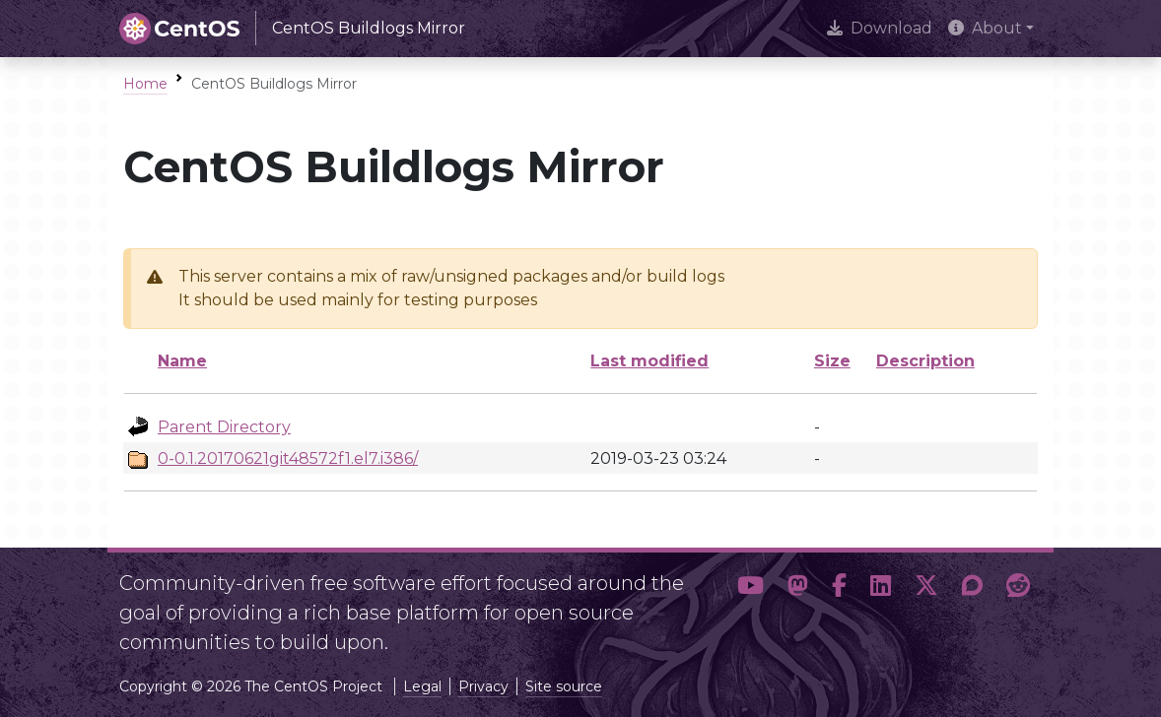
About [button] (985, 28)
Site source (563, 686)
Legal (422, 686)
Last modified (649, 361)
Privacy (483, 686)
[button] (750, 604)
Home (145, 84)
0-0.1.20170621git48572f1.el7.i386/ (288, 458)
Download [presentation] (879, 28)
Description (925, 361)
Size (832, 361)
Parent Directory (224, 427)
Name (182, 361)
